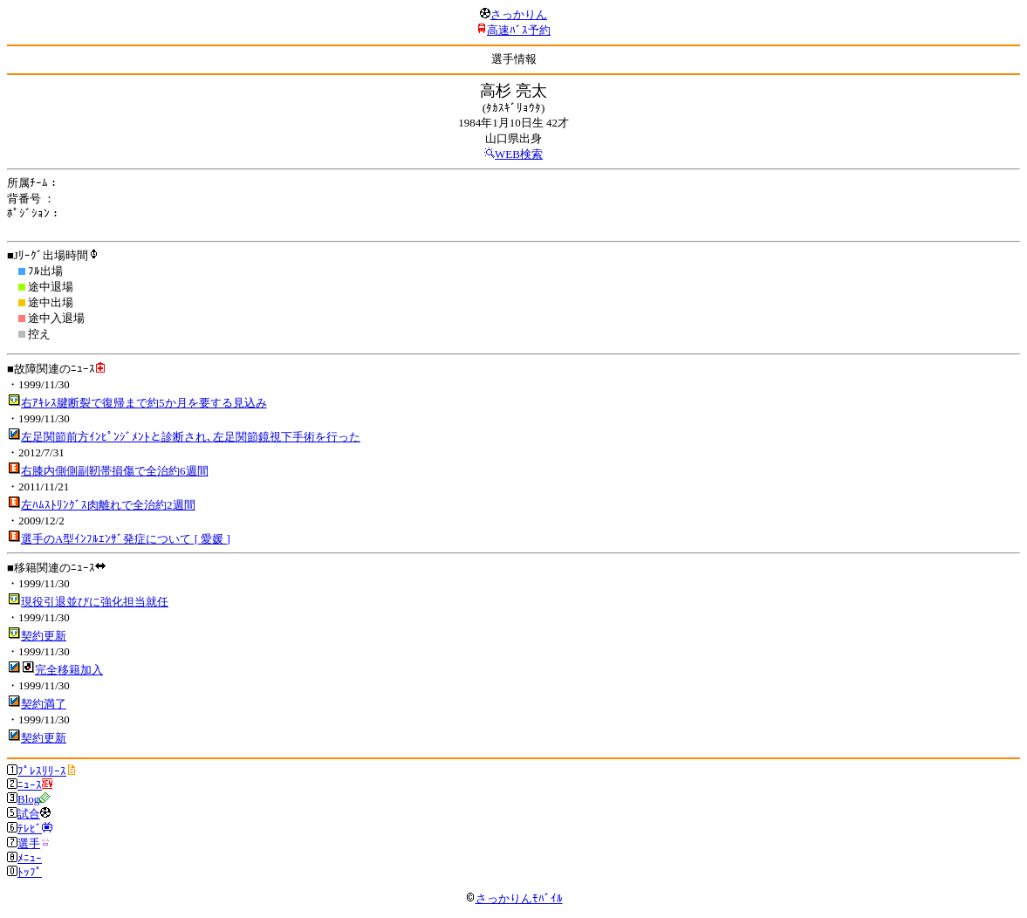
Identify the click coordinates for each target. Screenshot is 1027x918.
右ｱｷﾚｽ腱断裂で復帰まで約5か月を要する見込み (144, 402)
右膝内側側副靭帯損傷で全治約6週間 (115, 470)
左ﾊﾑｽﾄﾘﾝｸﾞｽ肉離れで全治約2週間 (108, 504)
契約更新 (43, 635)
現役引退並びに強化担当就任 (94, 601)
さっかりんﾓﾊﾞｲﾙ (514, 898)
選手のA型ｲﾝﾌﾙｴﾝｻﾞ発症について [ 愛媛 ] (125, 538)
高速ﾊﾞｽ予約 (519, 30)
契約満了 (43, 703)
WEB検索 (519, 154)
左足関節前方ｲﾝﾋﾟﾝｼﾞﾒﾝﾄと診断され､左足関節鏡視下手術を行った (190, 436)
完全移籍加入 (69, 669)
